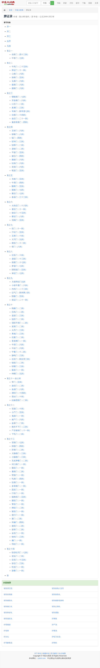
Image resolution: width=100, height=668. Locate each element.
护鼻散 (54, 619)
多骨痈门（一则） (19, 486)
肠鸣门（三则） (18, 355)
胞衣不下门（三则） (20, 427)
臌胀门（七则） (18, 190)
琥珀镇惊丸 (8, 600)
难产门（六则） (18, 419)
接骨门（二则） (18, 530)
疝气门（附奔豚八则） (21, 293)
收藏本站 (46, 653)
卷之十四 (11, 549)
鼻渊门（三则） (18, 108)
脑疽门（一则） (18, 468)
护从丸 (6, 637)
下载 (84, 3)
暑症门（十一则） (19, 209)
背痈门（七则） (18, 442)
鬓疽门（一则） (18, 511)
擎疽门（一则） (18, 504)
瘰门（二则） (17, 519)
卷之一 (10, 51)
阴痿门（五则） (18, 296)
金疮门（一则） (18, 533)
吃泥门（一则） (18, 567)
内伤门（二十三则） (20, 289)
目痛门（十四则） (19, 115)
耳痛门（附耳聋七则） (21, 111)
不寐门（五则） (18, 152)
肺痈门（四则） (18, 446)
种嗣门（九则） (18, 374)
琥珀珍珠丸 (56, 594)
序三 (9, 36)
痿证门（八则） (18, 216)
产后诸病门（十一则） (21, 430)
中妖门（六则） (18, 348)
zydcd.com (41, 658)
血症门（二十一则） (20, 118)
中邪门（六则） (18, 345)
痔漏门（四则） (18, 522)
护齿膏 (6, 631)
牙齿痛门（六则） (19, 100)
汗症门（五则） (18, 232)
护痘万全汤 (56, 637)
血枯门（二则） (18, 386)
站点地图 (62, 653)
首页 (10, 10)
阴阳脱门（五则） (19, 270)
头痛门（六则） (18, 81)
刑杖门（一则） (18, 544)
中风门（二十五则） (20, 67)
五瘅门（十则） (18, 236)
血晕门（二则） (18, 423)
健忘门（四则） (18, 156)
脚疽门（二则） (18, 508)
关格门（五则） (18, 179)
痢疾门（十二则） (19, 243)
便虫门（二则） (18, 556)
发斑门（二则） (18, 326)
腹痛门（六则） (18, 85)
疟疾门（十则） (18, 255)
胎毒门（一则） (18, 571)
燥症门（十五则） (19, 213)
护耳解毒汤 (8, 643)
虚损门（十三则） (19, 259)
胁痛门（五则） (18, 77)
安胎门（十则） (18, 409)
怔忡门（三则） (18, 141)
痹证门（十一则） (19, 70)
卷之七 (10, 225)
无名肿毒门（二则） (20, 461)
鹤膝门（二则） (18, 308)
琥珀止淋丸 (56, 606)
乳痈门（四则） (18, 479)
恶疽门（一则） (18, 490)
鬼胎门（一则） (18, 416)
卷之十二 (11, 405)
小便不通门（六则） (20, 285)
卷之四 (10, 127)
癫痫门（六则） (18, 160)
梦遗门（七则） (18, 266)
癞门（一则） (17, 540)
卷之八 (10, 251)
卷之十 (10, 305)
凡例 (9, 46)
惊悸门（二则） (18, 145)
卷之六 (10, 202)
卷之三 (10, 93)
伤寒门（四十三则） (20, 54)
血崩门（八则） (18, 389)
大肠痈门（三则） (19, 453)
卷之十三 (11, 439)
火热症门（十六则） (20, 206)
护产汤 (54, 625)
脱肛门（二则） (18, 319)
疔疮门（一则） (18, 493)
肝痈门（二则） (18, 450)
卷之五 (10, 175)
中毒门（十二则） (19, 352)
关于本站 (37, 653)
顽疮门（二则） (18, 526)
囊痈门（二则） (18, 471)
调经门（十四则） (19, 393)
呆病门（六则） (18, 167)
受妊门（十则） (18, 397)
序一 (9, 27)
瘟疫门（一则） (18, 370)
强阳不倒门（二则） (20, 323)
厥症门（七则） (18, 193)
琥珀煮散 (55, 612)
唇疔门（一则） (18, 515)
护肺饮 (54, 643)
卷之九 (10, 278)
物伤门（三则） (18, 537)
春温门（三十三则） (20, 197)
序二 (9, 31)
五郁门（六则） (18, 131)
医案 (90, 3)
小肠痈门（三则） (19, 457)
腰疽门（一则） (18, 500)
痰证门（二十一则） (20, 300)
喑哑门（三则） (18, 366)
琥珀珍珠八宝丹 (58, 588)
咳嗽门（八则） (18, 134)
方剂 (71, 3)
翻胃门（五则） (18, 186)
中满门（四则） (18, 183)
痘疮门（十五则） (19, 560)
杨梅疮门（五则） (19, 497)
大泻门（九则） (18, 239)
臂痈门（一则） (18, 475)
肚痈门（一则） (18, 482)
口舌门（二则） (18, 104)
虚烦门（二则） (18, 149)
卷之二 (10, 63)
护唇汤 (54, 631)
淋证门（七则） (18, 273)
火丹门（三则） (18, 330)
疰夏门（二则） (18, 337)
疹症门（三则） (18, 563)
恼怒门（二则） (18, 363)
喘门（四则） (17, 138)
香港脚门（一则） (19, 341)
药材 (65, 3)
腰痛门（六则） (18, 88)
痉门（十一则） (18, 229)
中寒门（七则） (18, 58)
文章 (96, 3)
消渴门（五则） (18, 220)
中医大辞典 (19, 10)
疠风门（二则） (18, 312)
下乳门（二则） (18, 434)
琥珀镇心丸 (8, 606)
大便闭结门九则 (18, 282)
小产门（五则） (18, 412)
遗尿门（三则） (18, 316)
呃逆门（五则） (18, 170)
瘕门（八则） (17, 247)
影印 (77, 3)
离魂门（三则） (18, 334)
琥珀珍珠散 (8, 594)
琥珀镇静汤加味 (58, 600)
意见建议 (54, 653)
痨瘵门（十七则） (19, 262)
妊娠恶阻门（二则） (20, 400)
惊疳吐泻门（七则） (20, 552)
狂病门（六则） (18, 163)
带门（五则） (17, 382)
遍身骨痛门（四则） (20, 122)
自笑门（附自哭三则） (21, 359)
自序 (9, 41)
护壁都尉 (7, 625)
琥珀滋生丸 (8, 619)
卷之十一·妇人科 (14, 378)
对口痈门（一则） (19, 464)
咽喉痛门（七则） (19, 97)
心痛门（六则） (18, 74)
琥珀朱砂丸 (8, 612)
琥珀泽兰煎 (8, 588)
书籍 (58, 3)
